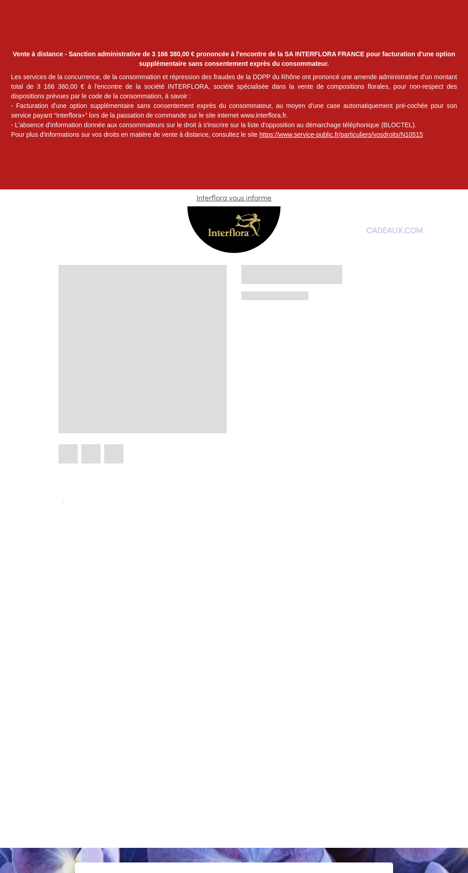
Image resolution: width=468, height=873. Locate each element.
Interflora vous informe (234, 197)
